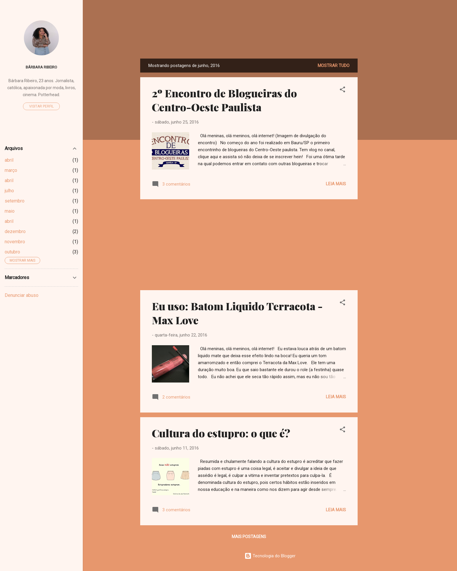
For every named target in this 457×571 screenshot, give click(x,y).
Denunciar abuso (21, 295)
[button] (342, 90)
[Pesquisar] (396, 16)
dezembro (15, 231)
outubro (12, 252)
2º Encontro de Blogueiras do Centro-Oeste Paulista (224, 100)
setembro (14, 201)
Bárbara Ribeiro (41, 67)
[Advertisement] (381, 146)
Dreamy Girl (270, 40)
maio (10, 211)
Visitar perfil (41, 106)
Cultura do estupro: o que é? (221, 433)
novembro (15, 241)
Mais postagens (249, 536)
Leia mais (336, 183)
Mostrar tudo (333, 65)
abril (9, 160)
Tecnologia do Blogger (270, 555)
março (11, 170)
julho (9, 190)
